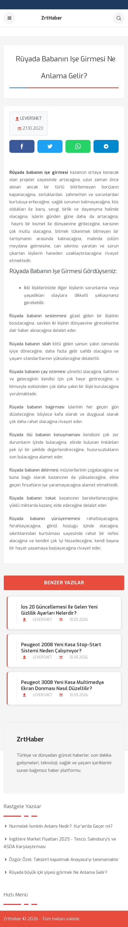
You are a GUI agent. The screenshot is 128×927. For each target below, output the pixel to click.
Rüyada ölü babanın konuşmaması (44, 435)
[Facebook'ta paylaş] (21, 146)
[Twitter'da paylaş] (50, 146)
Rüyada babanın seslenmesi (37, 316)
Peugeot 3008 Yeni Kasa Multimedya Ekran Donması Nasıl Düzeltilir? (62, 685)
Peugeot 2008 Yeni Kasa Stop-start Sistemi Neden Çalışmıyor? (61, 648)
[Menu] (9, 18)
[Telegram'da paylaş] (106, 146)
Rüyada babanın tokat (32, 498)
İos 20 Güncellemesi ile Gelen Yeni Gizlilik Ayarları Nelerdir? (59, 610)
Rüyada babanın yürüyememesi (44, 518)
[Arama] (118, 18)
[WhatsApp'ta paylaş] (78, 146)
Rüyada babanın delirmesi (33, 470)
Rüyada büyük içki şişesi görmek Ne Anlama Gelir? (58, 872)
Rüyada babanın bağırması (36, 407)
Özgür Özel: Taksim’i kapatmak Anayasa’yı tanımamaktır (64, 859)
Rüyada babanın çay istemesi (37, 372)
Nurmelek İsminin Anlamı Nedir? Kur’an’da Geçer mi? (61, 826)
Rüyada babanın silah (30, 344)
